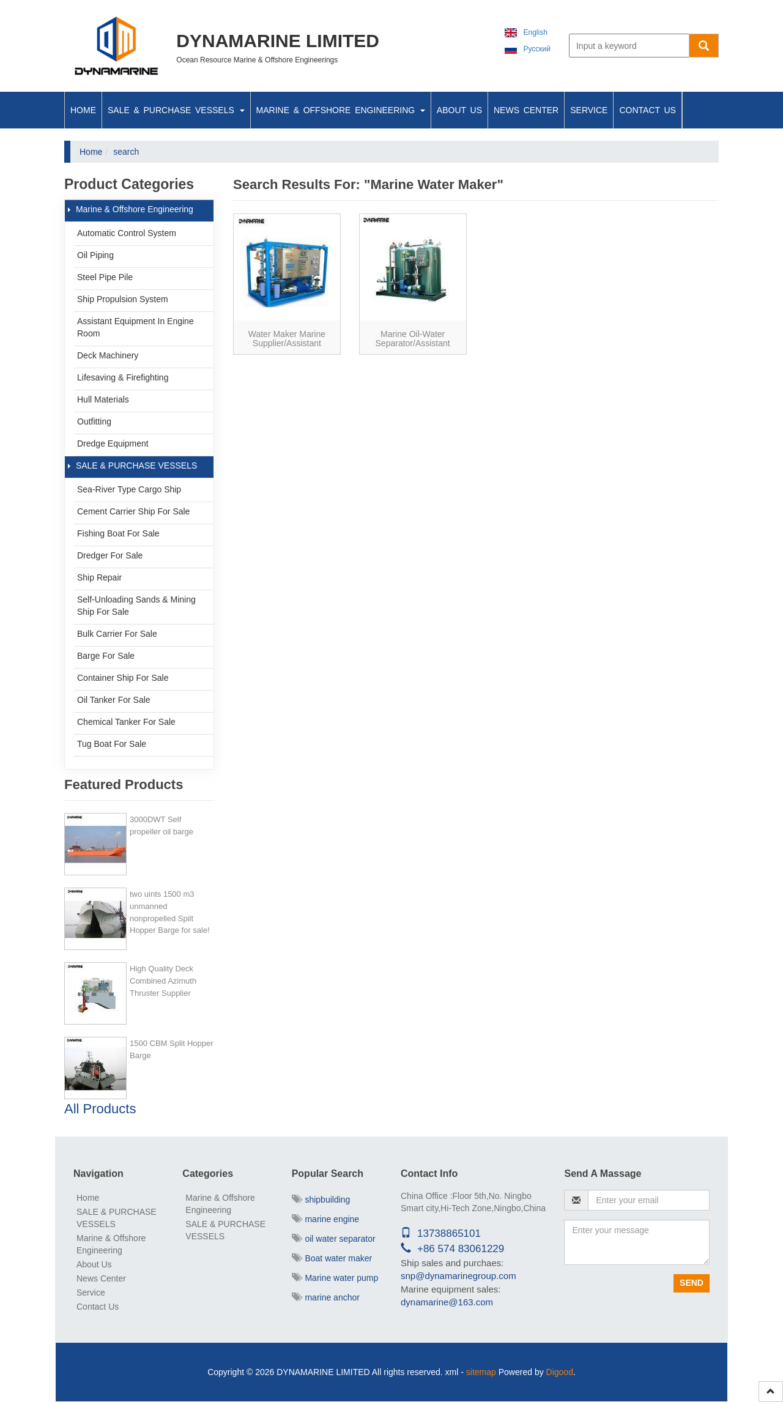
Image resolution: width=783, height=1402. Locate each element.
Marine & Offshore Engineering (340, 110)
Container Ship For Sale (122, 678)
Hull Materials (103, 399)
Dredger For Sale (110, 555)
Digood (559, 1372)
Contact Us (647, 110)
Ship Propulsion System (122, 299)
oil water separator (334, 1239)
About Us (459, 110)
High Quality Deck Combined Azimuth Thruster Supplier (163, 981)
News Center (526, 110)
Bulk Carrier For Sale (117, 634)
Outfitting (94, 421)
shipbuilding (321, 1199)
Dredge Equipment (113, 443)
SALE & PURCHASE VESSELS (176, 110)
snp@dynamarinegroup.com (458, 1275)
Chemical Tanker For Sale (126, 722)
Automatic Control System (126, 233)
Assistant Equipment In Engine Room (135, 327)
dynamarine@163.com (447, 1302)
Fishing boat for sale (118, 533)
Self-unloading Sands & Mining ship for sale (136, 606)
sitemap (481, 1372)
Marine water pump (335, 1278)
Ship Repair (99, 577)
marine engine (326, 1219)
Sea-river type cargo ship (129, 489)
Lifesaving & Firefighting (122, 377)
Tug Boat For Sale (111, 744)
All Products (100, 1108)
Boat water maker (332, 1258)
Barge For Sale (106, 656)
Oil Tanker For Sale (113, 700)
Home (83, 110)
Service (588, 110)
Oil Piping (95, 255)
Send (691, 1283)
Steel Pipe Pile (105, 277)
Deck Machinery (107, 355)
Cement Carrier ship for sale (133, 511)
